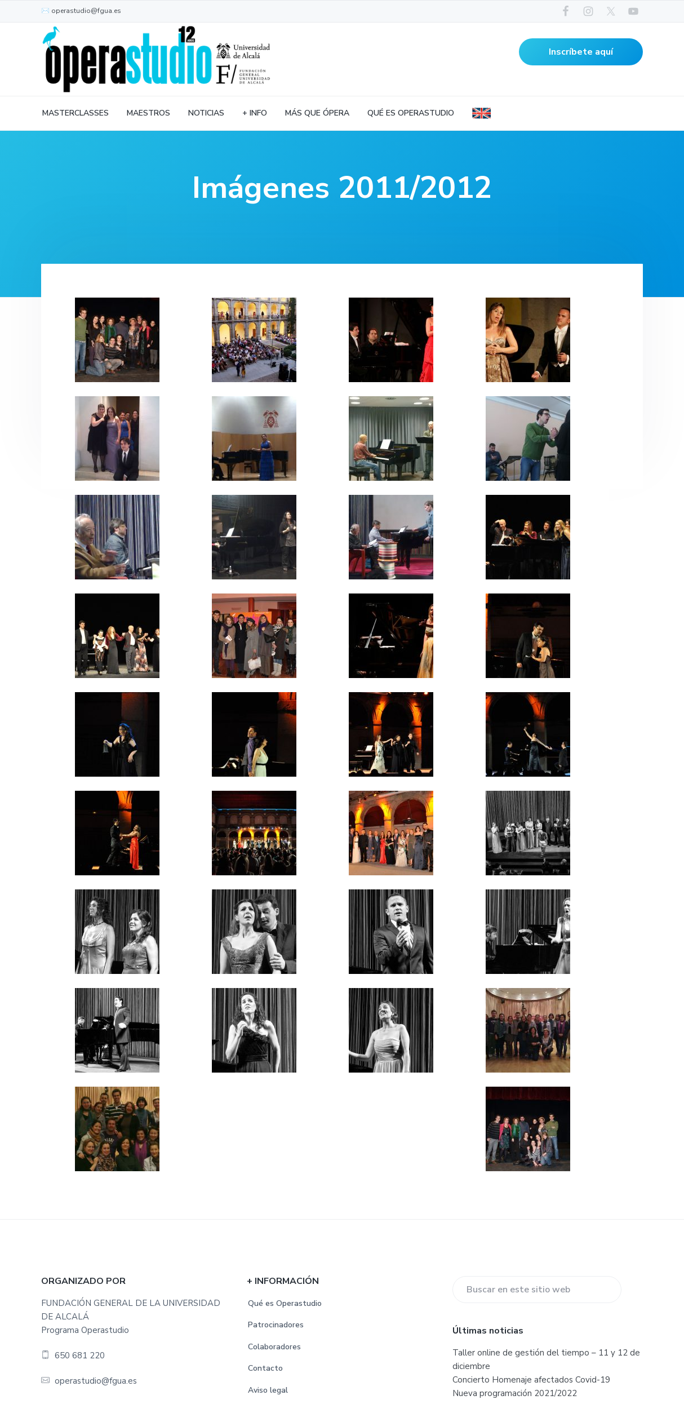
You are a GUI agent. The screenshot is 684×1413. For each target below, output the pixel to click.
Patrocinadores (276, 1324)
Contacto (265, 1368)
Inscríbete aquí (581, 52)
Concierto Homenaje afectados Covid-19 (531, 1379)
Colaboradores (274, 1346)
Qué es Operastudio (285, 1303)
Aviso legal (268, 1390)
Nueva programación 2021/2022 (514, 1393)
